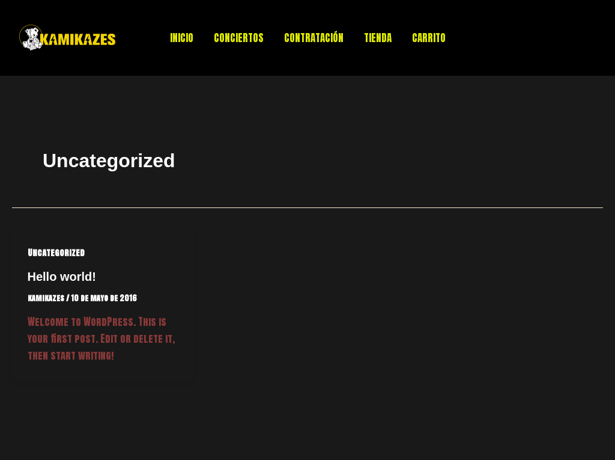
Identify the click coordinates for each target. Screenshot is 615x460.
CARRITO (429, 38)
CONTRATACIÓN (314, 38)
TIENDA (378, 38)
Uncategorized (56, 253)
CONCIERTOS (239, 38)
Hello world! (62, 276)
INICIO (181, 38)
